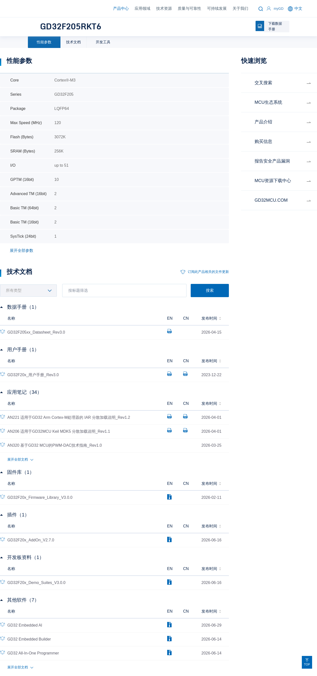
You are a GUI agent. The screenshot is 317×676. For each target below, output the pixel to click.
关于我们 (240, 8)
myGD (278, 9)
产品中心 (121, 8)
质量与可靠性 (189, 8)
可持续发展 (217, 8)
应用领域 (142, 8)
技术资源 (164, 8)
